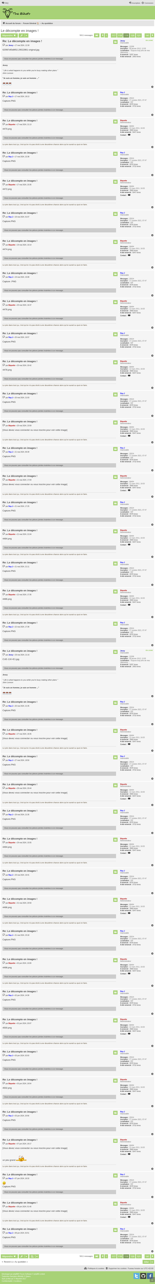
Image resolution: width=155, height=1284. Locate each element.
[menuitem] (5, 3)
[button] (96, 35)
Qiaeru (28, 1276)
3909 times (134, 130)
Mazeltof (19, 1279)
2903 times (136, 57)
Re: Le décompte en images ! (22, 41)
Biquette (123, 120)
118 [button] (120, 35)
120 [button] (132, 35)
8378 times (134, 104)
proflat (8, 1279)
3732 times (136, 106)
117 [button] (114, 35)
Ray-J (122, 92)
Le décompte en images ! (20, 31)
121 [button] (139, 35)
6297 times (134, 54)
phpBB (15, 1274)
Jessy (122, 41)
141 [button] (147, 35)
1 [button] (106, 35)
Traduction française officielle (12, 1276)
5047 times (136, 132)
